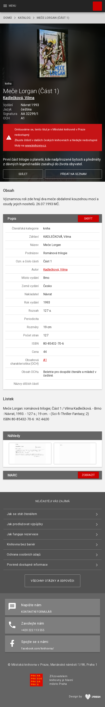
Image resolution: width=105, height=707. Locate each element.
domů (7, 18)
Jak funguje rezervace (22, 534)
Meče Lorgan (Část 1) (53, 18)
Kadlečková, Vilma (18, 97)
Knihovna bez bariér (21, 544)
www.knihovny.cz (35, 145)
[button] (52, 54)
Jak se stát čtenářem (22, 514)
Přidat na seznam (73, 174)
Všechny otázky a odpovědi (52, 581)
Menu (9, 5)
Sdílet (23, 174)
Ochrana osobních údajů (24, 554)
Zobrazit (88, 475)
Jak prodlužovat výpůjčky (25, 524)
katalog (24, 18)
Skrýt (88, 218)
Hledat (95, 4)
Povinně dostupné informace (27, 564)
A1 (45, 360)
